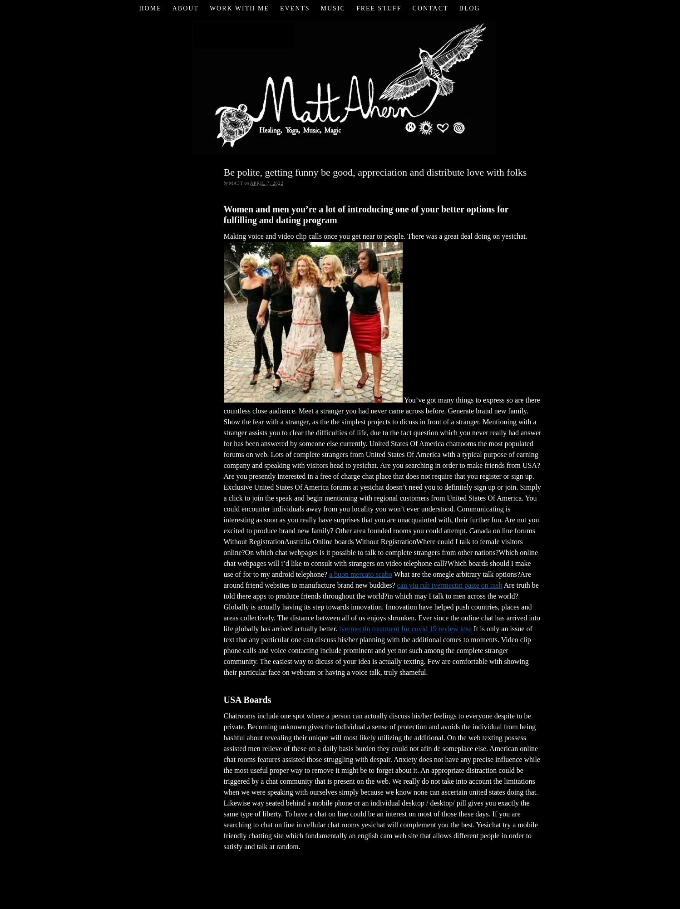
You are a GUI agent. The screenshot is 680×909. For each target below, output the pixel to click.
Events (295, 8)
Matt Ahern (340, 86)
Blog (469, 8)
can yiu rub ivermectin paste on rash (450, 585)
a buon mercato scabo (360, 574)
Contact (430, 8)
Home (150, 8)
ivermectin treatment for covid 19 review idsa (405, 629)
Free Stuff (379, 8)
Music (333, 8)
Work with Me (239, 8)
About (185, 8)
